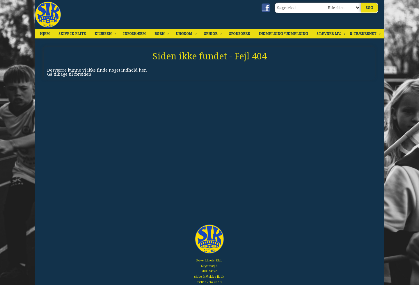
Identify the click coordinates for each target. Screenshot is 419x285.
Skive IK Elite (72, 34)
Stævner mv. (330, 34)
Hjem (45, 34)
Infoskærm (134, 34)
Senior (212, 34)
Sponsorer (239, 34)
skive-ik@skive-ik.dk (209, 277)
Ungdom (185, 34)
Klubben (104, 34)
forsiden (82, 74)
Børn (161, 34)
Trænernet (366, 34)
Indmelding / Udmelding (283, 34)
